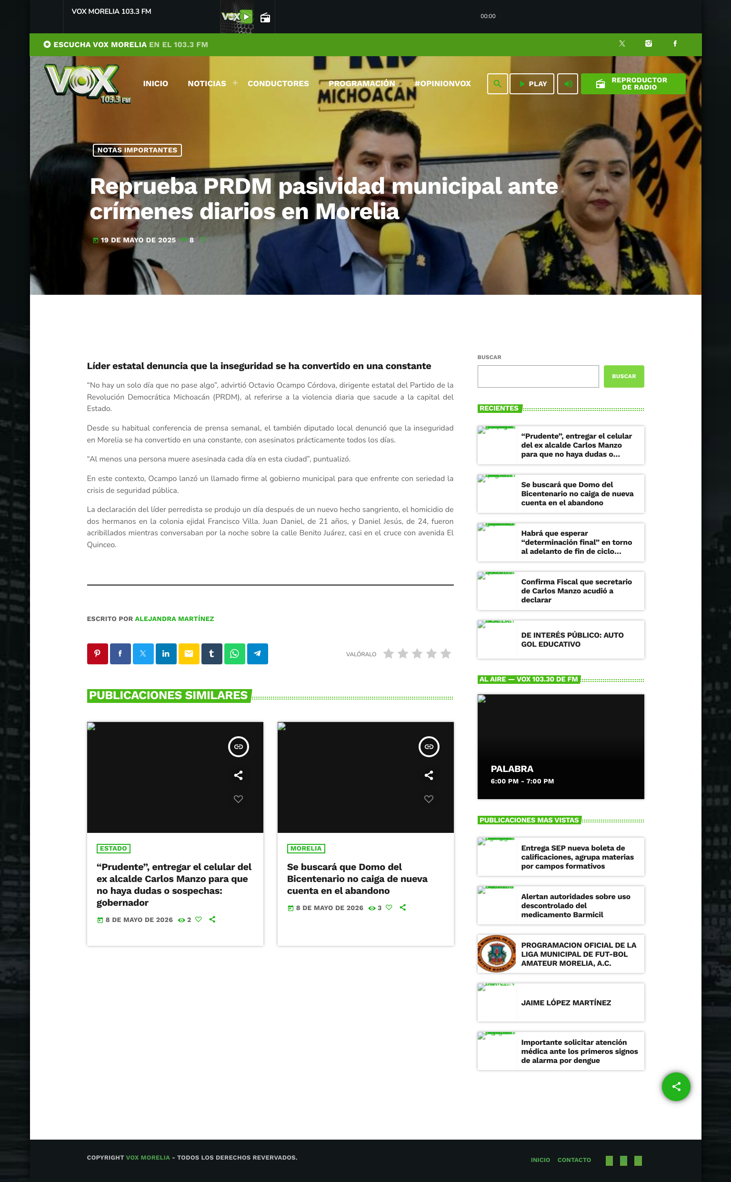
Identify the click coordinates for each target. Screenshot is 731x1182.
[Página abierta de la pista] (264, 17)
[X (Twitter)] (622, 45)
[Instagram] (648, 45)
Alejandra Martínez (174, 619)
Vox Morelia (148, 1158)
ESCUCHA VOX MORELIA (126, 44)
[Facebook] (675, 45)
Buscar (489, 357)
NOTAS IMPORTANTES (137, 150)
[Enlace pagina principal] (87, 84)
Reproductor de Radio (631, 83)
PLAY (532, 84)
